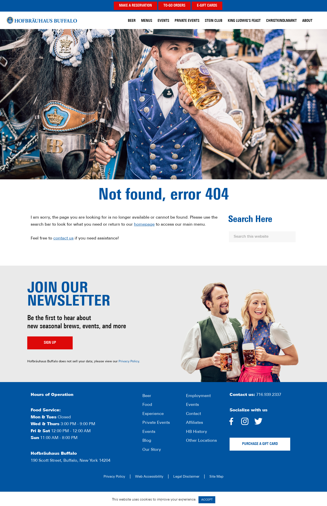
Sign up (50, 343)
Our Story (151, 450)
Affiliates (194, 423)
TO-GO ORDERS (174, 5)
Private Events (156, 423)
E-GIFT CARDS (207, 5)
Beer (146, 396)
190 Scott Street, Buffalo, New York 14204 (70, 461)
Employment (198, 396)
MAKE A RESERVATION (135, 5)
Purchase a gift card (260, 444)
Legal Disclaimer (186, 477)
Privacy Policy (129, 361)
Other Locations (201, 441)
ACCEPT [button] (207, 499)
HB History (196, 432)
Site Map (216, 477)
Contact (193, 414)
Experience (153, 414)
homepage (144, 224)
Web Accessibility (149, 477)
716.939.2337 (268, 395)
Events (148, 432)
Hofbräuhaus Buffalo (42, 20)
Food (147, 405)
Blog (146, 441)
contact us (63, 238)
